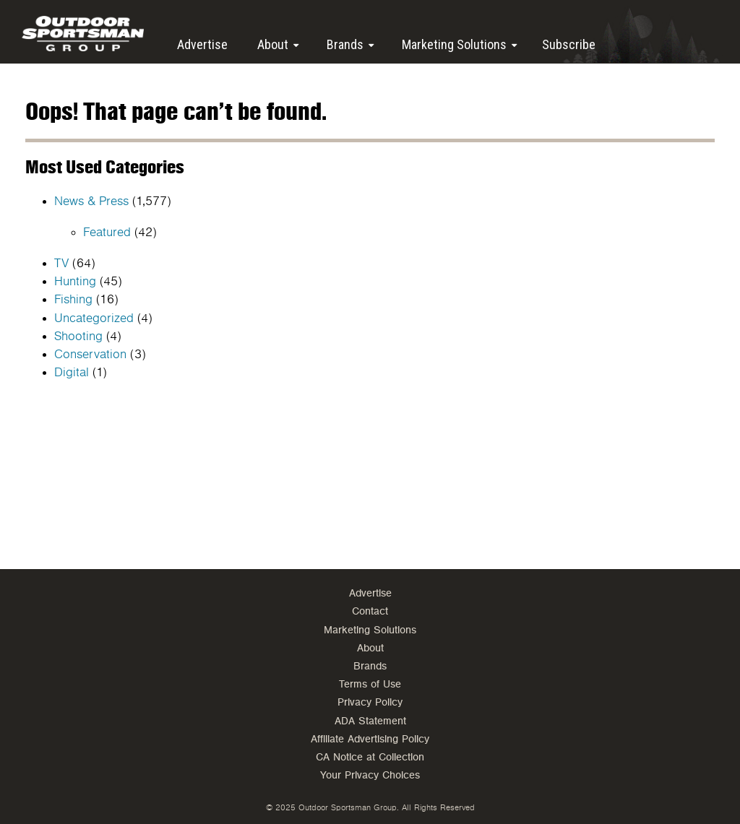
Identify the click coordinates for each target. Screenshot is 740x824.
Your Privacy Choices (370, 775)
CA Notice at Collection (370, 757)
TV (61, 263)
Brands (345, 44)
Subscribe (568, 44)
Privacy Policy (370, 702)
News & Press (91, 201)
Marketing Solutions (454, 44)
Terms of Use (370, 684)
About (272, 44)
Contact (370, 611)
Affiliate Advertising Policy (370, 739)
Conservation (90, 354)
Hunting (75, 281)
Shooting (78, 336)
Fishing (73, 299)
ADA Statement (370, 721)
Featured (107, 232)
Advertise (202, 44)
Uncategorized (94, 318)
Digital (71, 372)
